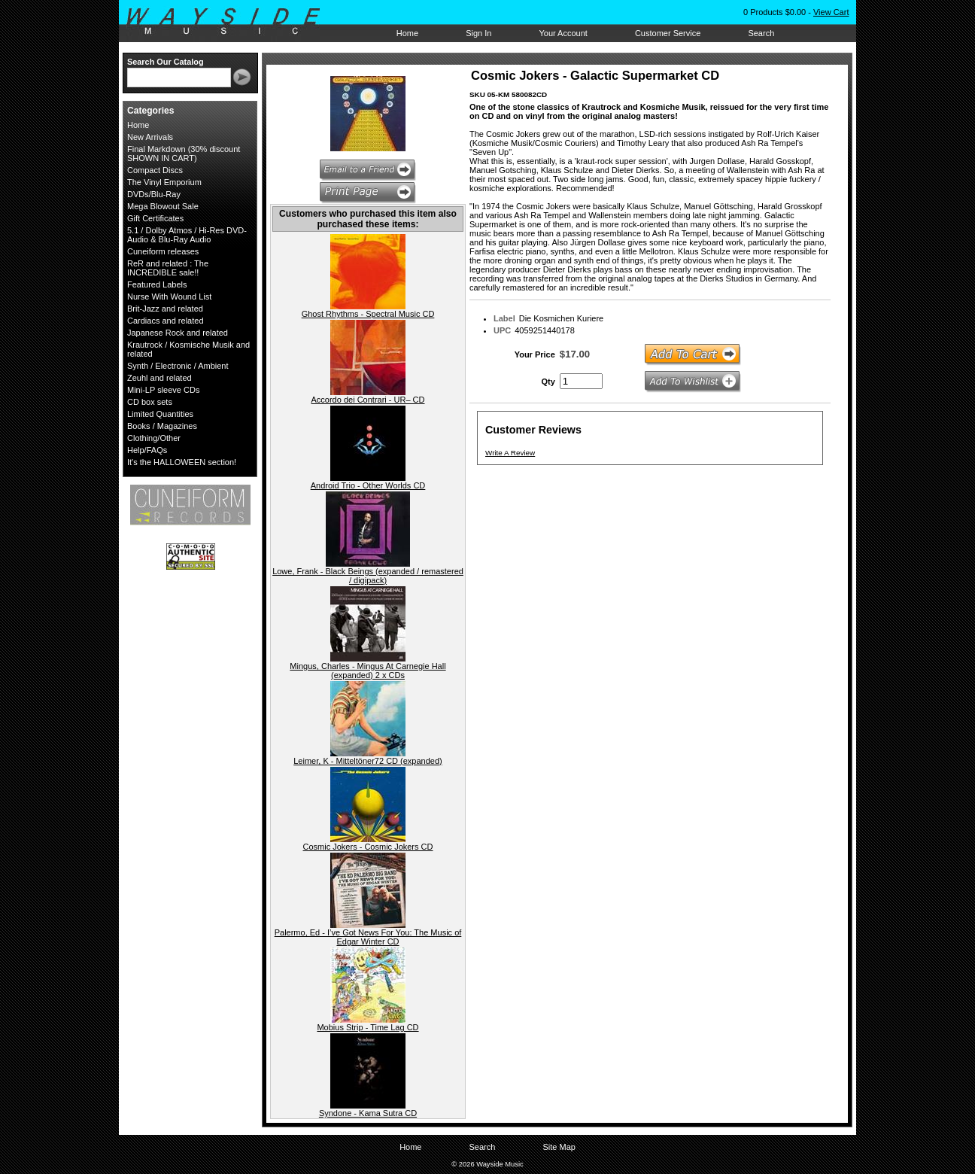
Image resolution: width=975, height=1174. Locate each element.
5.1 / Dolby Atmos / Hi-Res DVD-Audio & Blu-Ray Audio (187, 235)
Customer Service (667, 33)
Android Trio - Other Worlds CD (368, 485)
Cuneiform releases (163, 251)
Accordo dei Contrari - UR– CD (368, 399)
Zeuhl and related (159, 377)
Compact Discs (155, 170)
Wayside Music (230, 22)
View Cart (831, 12)
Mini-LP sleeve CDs (163, 389)
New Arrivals (150, 136)
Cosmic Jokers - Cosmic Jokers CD (368, 846)
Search (761, 33)
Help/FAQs (147, 450)
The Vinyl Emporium (164, 182)
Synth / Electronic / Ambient (178, 365)
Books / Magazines (162, 425)
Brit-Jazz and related (165, 308)
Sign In (478, 33)
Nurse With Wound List (169, 296)
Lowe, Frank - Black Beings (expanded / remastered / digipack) (367, 576)
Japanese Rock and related (177, 332)
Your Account (563, 33)
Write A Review (510, 453)
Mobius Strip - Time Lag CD (367, 1027)
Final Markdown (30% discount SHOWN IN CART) (183, 153)
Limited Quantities (160, 413)
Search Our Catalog (165, 61)
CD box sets (149, 401)
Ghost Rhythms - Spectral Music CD (368, 313)
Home (407, 33)
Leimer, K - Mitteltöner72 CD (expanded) (367, 760)
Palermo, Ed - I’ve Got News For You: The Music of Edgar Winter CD (368, 937)
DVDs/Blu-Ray (154, 194)
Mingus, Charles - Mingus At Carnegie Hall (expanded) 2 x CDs (367, 671)
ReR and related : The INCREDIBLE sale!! (167, 268)
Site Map (558, 1146)
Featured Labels (157, 284)
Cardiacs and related (165, 320)
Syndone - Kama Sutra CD (368, 1113)
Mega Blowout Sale (163, 206)
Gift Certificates (155, 218)
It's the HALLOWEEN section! (181, 462)
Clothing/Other (154, 438)
